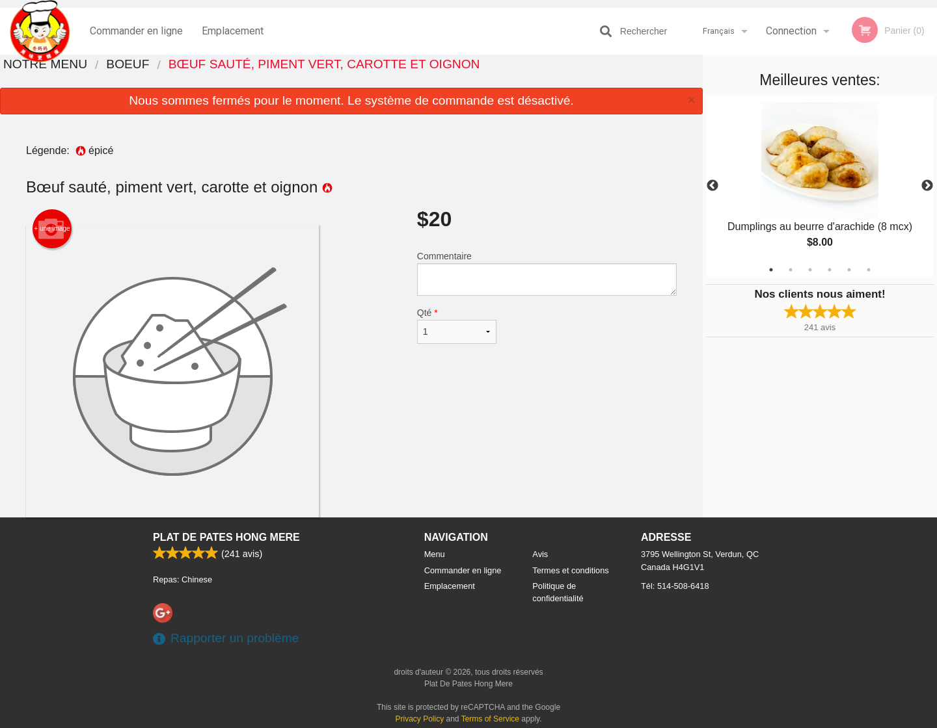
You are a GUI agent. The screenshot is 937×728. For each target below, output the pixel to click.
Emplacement (233, 31)
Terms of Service (490, 718)
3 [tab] (810, 269)
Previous (712, 185)
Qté (456, 325)
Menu (434, 554)
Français (719, 31)
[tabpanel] (819, 186)
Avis (540, 554)
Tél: (675, 586)
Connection (791, 31)
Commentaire (547, 273)
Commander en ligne (136, 31)
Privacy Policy (420, 718)
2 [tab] (790, 269)
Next (927, 185)
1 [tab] (771, 269)
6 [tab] (868, 269)
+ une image (52, 228)
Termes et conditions (570, 570)
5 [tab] (849, 269)
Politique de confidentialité (557, 592)
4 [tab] (829, 269)
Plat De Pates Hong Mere (226, 537)
